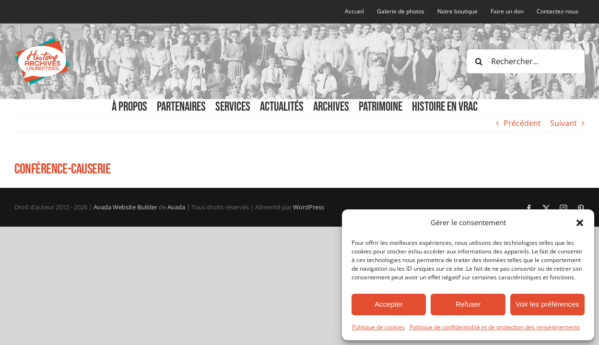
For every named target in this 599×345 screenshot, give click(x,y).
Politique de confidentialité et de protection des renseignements (495, 327)
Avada (176, 207)
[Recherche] (479, 61)
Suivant (563, 123)
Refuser (468, 304)
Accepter (389, 304)
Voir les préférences (547, 304)
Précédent (522, 123)
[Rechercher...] (526, 61)
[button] (580, 223)
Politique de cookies (378, 327)
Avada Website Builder (125, 207)
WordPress (308, 207)
